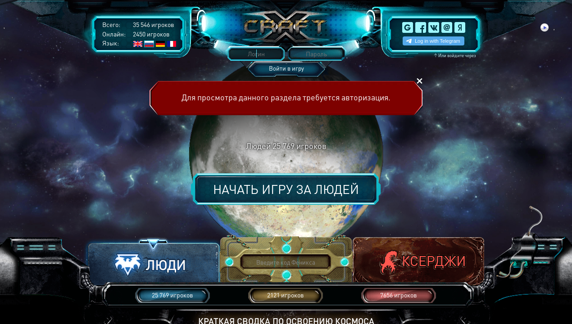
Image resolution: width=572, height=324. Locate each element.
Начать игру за (286, 189)
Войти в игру (286, 68)
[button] (153, 262)
